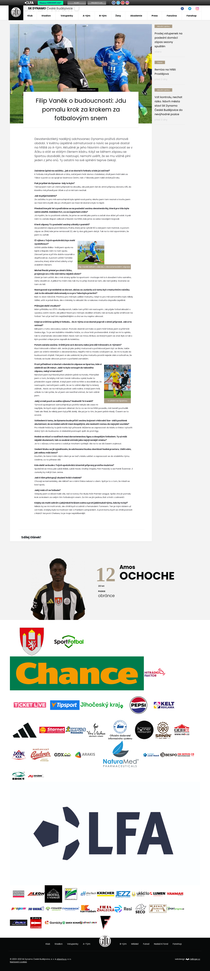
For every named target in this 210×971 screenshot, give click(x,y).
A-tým (86, 15)
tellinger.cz (195, 959)
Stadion (46, 15)
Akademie (136, 15)
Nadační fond (161, 943)
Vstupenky (67, 15)
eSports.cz (61, 959)
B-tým (103, 15)
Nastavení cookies (18, 962)
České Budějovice (50, 8)
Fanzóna (172, 15)
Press (155, 15)
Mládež (134, 943)
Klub (30, 15)
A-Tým (86, 943)
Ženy (118, 15)
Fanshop (191, 15)
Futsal (146, 943)
